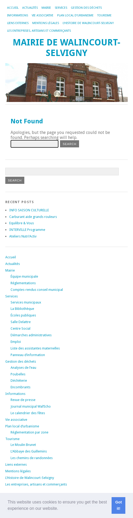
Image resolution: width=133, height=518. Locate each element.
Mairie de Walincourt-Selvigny (66, 47)
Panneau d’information (28, 355)
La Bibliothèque (22, 309)
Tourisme (104, 15)
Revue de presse (23, 400)
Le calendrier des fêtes (28, 413)
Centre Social (20, 328)
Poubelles (18, 374)
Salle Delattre (21, 322)
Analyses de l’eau (23, 368)
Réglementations (23, 283)
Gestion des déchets (86, 8)
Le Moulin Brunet (23, 445)
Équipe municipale (24, 276)
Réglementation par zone (29, 432)
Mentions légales (45, 23)
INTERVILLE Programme (27, 230)
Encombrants (20, 387)
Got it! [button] (118, 505)
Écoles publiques (23, 315)
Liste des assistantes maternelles (35, 348)
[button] (60, 509)
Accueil (13, 8)
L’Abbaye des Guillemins (29, 451)
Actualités (30, 8)
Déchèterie (19, 380)
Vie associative (42, 15)
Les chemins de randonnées (32, 458)
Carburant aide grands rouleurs (33, 217)
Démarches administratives (31, 335)
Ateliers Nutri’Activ (22, 236)
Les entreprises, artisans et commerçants (39, 30)
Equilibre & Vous (21, 223)
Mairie (46, 8)
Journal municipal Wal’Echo (31, 406)
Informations (17, 15)
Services (61, 8)
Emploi (16, 342)
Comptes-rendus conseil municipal (37, 290)
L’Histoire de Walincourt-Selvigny (88, 23)
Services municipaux (26, 302)
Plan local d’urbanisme (75, 15)
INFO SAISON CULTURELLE (29, 210)
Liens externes (18, 23)
